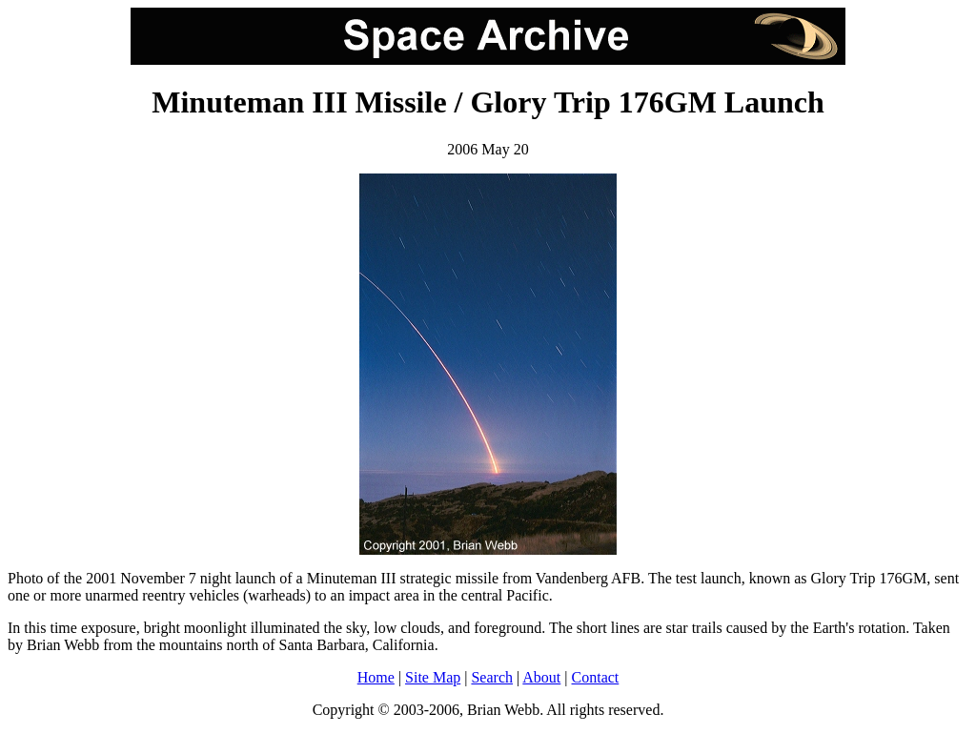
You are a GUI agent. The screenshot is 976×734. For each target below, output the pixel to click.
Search (492, 677)
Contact (596, 677)
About (541, 677)
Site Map (432, 677)
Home (376, 677)
